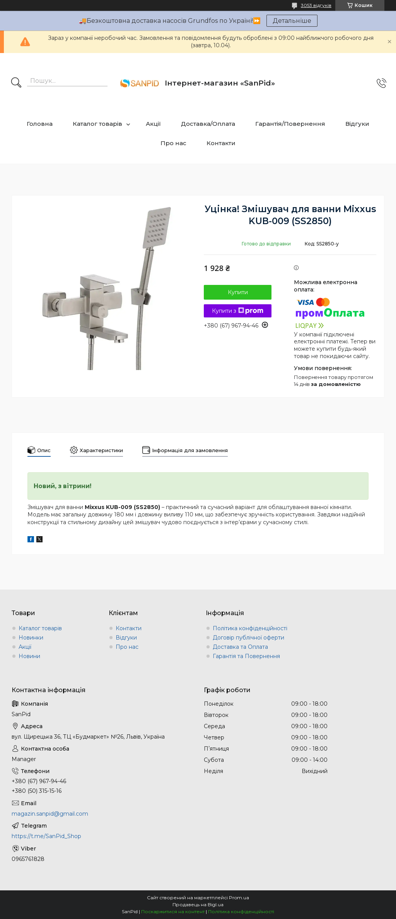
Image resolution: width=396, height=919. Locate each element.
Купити (238, 292)
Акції (153, 123)
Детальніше (292, 20)
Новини (29, 656)
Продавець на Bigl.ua (198, 904)
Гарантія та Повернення (246, 656)
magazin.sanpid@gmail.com (50, 813)
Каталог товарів (97, 123)
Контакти (221, 143)
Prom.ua (239, 897)
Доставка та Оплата (240, 646)
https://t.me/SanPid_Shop (46, 836)
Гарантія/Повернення (290, 123)
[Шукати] (16, 83)
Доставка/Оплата (208, 123)
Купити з (237, 310)
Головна (40, 123)
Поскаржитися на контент (173, 911)
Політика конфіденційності (250, 628)
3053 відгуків (316, 5)
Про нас (173, 143)
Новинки (31, 637)
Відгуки (357, 123)
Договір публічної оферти (248, 637)
